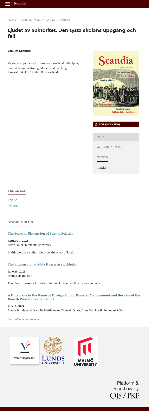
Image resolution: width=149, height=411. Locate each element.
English (12, 200)
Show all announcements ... (25, 319)
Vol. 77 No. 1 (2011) (46, 19)
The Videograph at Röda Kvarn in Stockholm (42, 264)
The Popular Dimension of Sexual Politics (40, 233)
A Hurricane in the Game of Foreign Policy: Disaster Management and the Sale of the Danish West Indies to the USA (74, 297)
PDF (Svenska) (109, 124)
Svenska (13, 206)
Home (12, 19)
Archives (25, 19)
